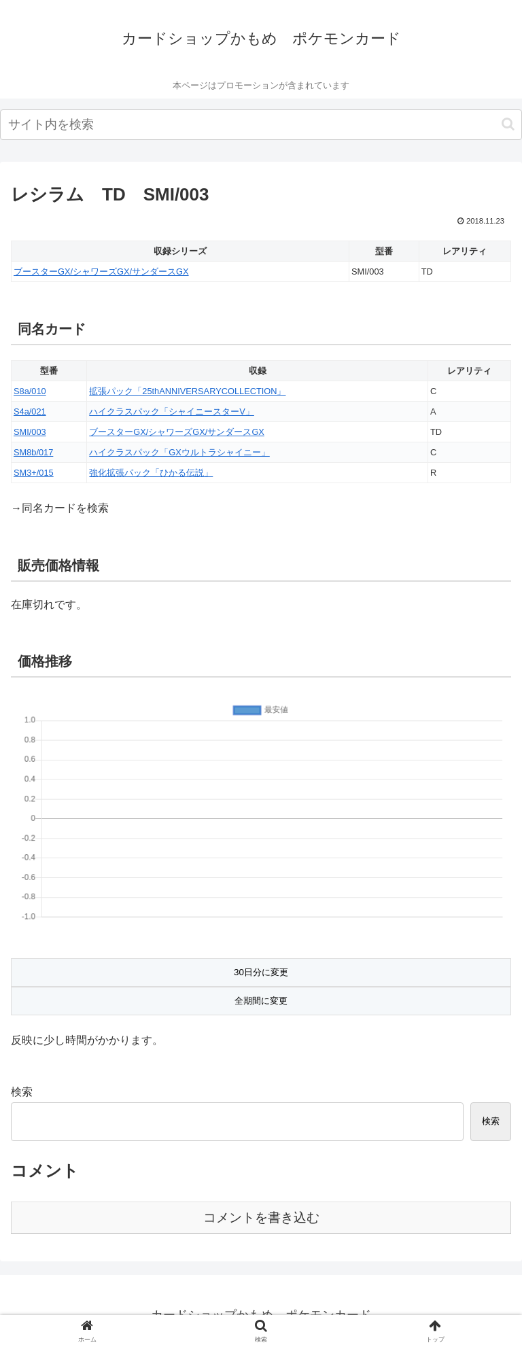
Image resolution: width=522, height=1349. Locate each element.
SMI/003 (30, 432)
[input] (261, 124)
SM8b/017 (33, 452)
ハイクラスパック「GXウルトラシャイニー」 (179, 452)
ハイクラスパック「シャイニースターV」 (171, 411)
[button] (508, 124)
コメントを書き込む (261, 1217)
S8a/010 (30, 391)
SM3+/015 (34, 473)
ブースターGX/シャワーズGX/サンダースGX (101, 271)
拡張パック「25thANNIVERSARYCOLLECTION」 (187, 391)
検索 (22, 1092)
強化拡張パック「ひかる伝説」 (151, 473)
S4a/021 (30, 411)
